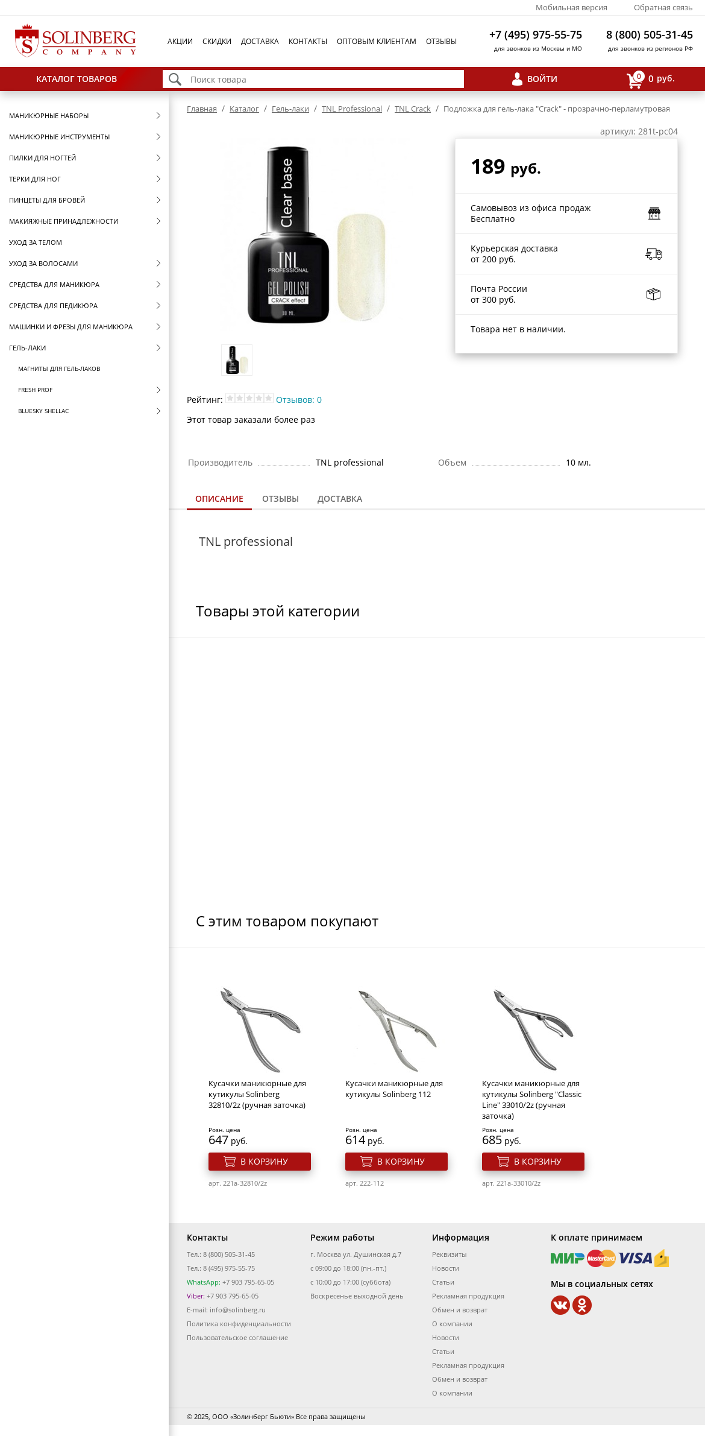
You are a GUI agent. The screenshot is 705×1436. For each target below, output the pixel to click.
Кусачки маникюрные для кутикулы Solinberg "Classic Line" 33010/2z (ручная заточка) (531, 1099)
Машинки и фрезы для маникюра (71, 326)
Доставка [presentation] (340, 498)
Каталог (244, 108)
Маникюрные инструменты (59, 136)
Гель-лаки (27, 347)
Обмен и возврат (459, 1309)
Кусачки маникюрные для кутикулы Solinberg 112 (394, 1088)
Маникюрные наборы (49, 115)
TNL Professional (352, 108)
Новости (445, 1268)
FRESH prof (35, 389)
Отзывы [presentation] (280, 498)
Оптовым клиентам (376, 41)
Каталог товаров (76, 78)
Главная (202, 108)
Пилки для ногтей (42, 157)
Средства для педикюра (53, 305)
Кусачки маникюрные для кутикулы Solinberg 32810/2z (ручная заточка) (257, 1094)
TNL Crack (413, 108)
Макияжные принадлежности (63, 221)
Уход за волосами (43, 263)
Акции (180, 41)
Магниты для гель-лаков (59, 368)
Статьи (443, 1281)
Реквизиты (449, 1254)
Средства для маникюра (54, 284)
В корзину (264, 1161)
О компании (452, 1323)
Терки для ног (35, 178)
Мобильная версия (571, 7)
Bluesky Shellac (43, 410)
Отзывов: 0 (299, 399)
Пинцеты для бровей (47, 199)
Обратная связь (663, 7)
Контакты (308, 41)
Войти (542, 78)
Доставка (260, 41)
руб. (651, 79)
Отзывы (441, 41)
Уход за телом (35, 242)
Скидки (216, 41)
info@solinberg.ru (238, 1309)
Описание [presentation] (219, 498)
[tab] (219, 499)
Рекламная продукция (468, 1295)
